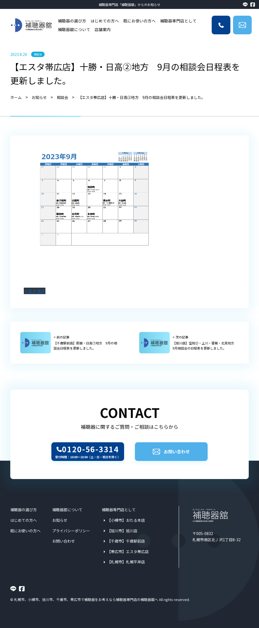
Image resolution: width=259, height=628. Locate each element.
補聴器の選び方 (72, 21)
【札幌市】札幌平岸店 (126, 561)
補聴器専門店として (178, 21)
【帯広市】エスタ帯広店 (128, 551)
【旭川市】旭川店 (122, 530)
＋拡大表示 (34, 291)
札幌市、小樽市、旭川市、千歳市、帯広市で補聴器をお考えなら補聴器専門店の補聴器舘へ (86, 599)
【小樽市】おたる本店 (126, 520)
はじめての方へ (105, 21)
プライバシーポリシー (71, 530)
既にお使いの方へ (139, 21)
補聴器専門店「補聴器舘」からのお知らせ (129, 4)
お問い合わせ (171, 451)
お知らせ (59, 520)
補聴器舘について (74, 29)
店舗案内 (103, 29)
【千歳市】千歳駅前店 (126, 541)
